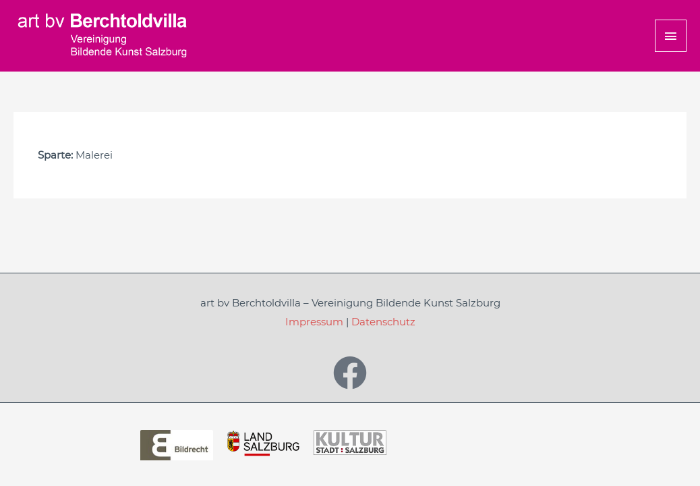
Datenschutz (383, 321)
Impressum (314, 321)
